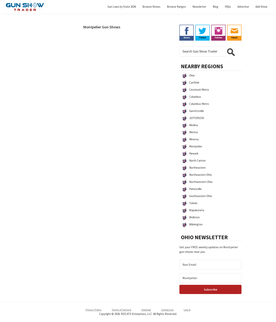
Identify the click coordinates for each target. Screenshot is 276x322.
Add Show (261, 6)
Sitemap (146, 309)
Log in (187, 309)
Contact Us (167, 309)
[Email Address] (210, 264)
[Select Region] (210, 278)
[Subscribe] (210, 289)
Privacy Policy (94, 309)
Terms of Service (121, 309)
